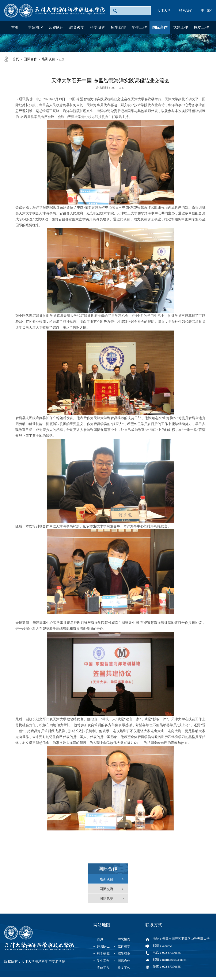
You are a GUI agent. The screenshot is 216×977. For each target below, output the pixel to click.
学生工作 (139, 27)
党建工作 (180, 27)
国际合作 (159, 27)
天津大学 (164, 10)
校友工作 (201, 27)
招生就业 (118, 27)
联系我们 (186, 10)
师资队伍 (56, 27)
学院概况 (35, 27)
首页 (15, 27)
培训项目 (48, 59)
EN (209, 10)
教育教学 (76, 27)
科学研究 (97, 27)
